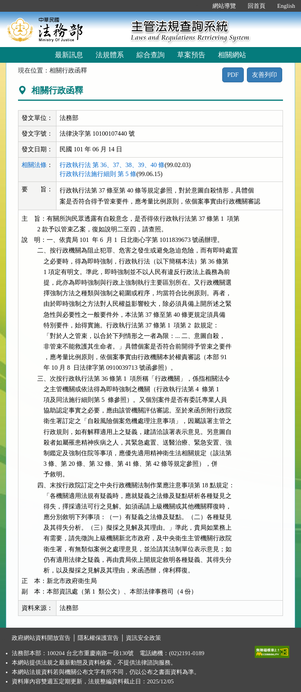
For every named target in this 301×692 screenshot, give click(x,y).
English (286, 6)
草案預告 (191, 55)
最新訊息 (69, 55)
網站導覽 (224, 6)
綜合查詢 (150, 55)
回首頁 (256, 6)
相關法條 (34, 165)
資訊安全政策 (143, 638)
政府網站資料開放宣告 (41, 638)
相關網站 (232, 55)
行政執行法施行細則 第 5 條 (98, 174)
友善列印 (264, 74)
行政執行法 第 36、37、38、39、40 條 (112, 165)
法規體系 (110, 55)
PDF (233, 74)
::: (198, 6)
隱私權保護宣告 (98, 638)
